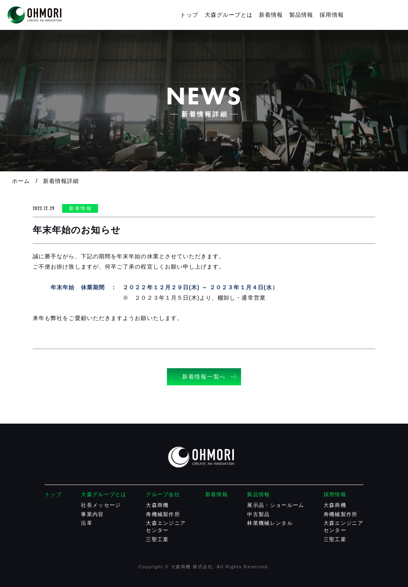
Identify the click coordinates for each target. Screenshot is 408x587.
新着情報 (271, 15)
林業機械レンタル (269, 523)
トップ (189, 15)
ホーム (21, 181)
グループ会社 (163, 494)
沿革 (86, 523)
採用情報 (331, 15)
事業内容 (92, 514)
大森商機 (157, 505)
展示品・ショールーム (275, 505)
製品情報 (301, 15)
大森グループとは (229, 15)
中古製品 (258, 514)
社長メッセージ (101, 505)
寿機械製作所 (163, 514)
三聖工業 (157, 539)
